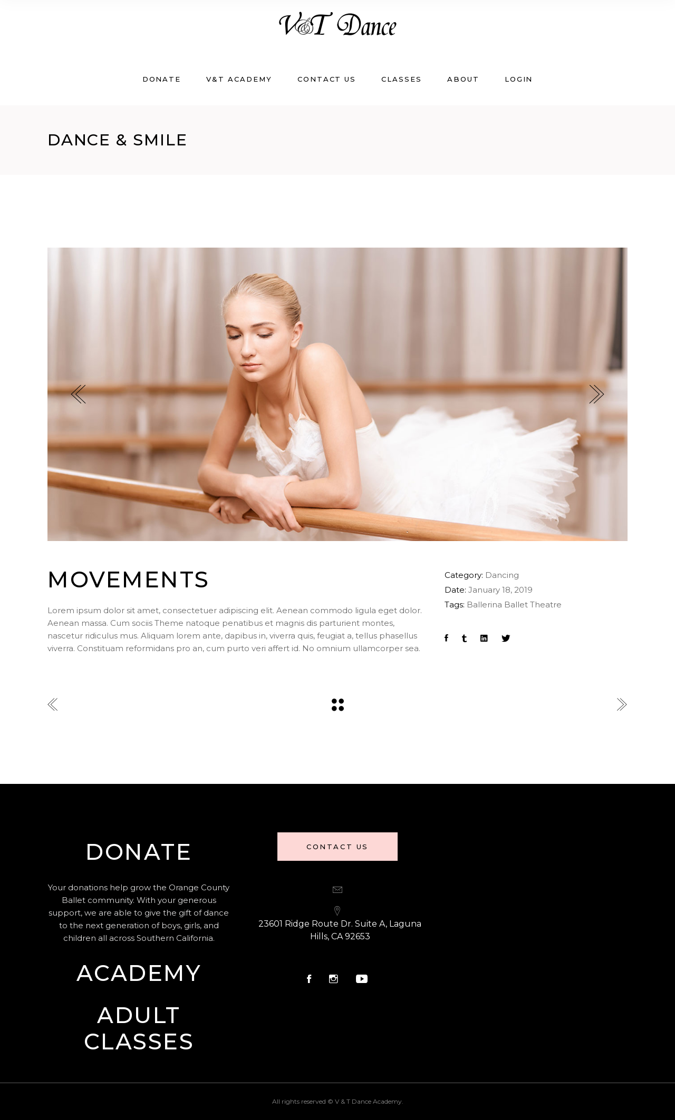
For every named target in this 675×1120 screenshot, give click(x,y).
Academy (139, 973)
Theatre (546, 605)
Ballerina (484, 605)
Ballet (516, 605)
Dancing (502, 575)
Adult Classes (139, 1028)
